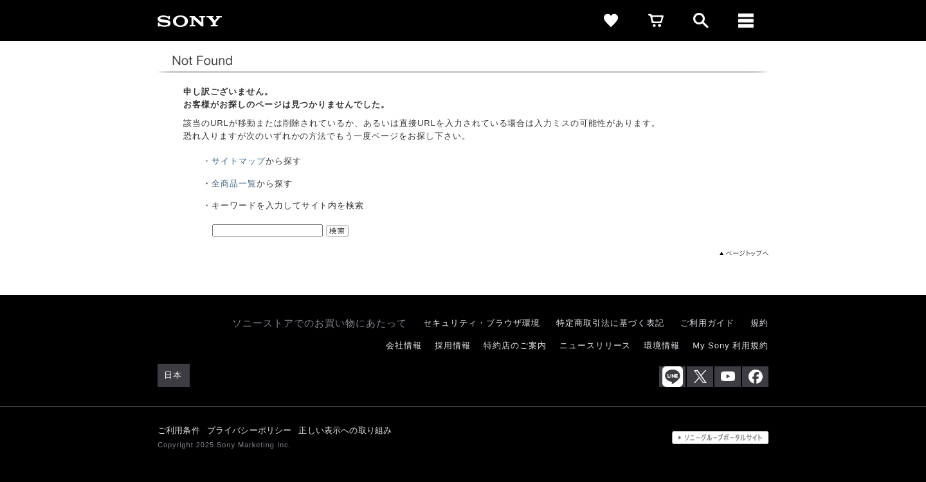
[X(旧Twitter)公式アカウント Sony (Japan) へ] (700, 376)
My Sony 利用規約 (730, 345)
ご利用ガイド (707, 323)
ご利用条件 (179, 430)
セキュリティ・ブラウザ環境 (481, 323)
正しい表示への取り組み (345, 430)
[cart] (655, 20)
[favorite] (610, 20)
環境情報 (662, 345)
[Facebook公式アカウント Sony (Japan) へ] (755, 376)
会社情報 (404, 345)
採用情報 (453, 345)
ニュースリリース (595, 345)
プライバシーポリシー (249, 430)
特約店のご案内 (515, 345)
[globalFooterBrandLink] (720, 437)
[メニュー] (745, 20)
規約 (759, 323)
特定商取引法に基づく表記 (610, 323)
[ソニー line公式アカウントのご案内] (672, 376)
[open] (700, 20)
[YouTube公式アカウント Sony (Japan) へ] (727, 376)
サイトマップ (239, 161)
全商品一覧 (234, 183)
